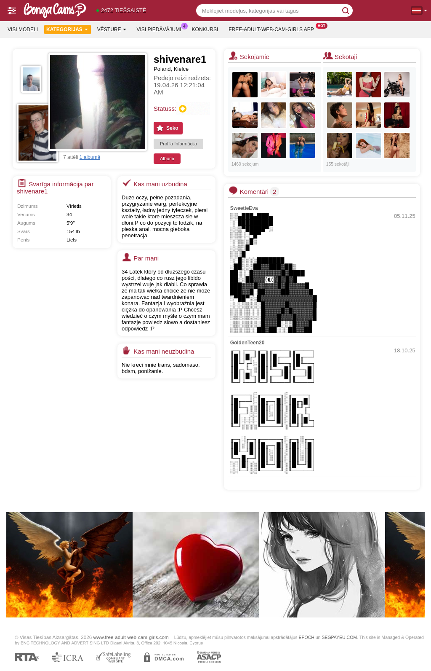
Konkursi (205, 29)
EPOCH (306, 637)
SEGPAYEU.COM (339, 637)
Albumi (167, 158)
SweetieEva (244, 208)
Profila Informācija (178, 143)
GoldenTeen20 (247, 343)
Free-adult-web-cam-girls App (273, 28)
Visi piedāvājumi (161, 28)
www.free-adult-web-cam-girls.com (130, 637)
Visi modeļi (23, 29)
